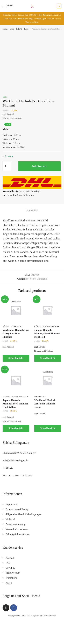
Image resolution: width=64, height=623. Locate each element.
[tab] (32, 210)
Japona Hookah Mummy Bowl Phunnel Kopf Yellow (15, 403)
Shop (12, 29)
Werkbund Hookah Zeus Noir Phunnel (44, 402)
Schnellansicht (16, 358)
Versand (10, 114)
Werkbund (42, 279)
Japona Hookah (51, 326)
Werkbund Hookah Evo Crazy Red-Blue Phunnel (16, 333)
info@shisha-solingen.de (15, 460)
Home (5, 29)
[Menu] (5, 6)
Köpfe (26, 29)
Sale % (19, 29)
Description (32, 210)
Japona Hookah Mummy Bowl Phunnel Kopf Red (47, 333)
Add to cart (39, 166)
